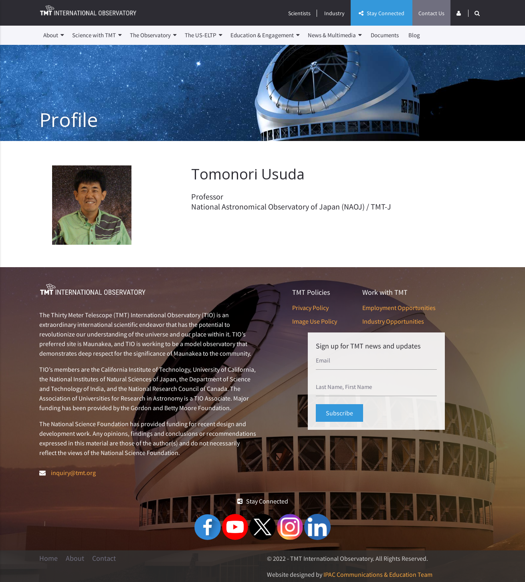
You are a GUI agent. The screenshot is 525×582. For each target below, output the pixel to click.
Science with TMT (97, 35)
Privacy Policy (310, 308)
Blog (414, 35)
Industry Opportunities (393, 321)
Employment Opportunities (399, 308)
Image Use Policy (314, 321)
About (53, 35)
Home (48, 558)
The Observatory (153, 35)
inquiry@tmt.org (73, 473)
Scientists (299, 13)
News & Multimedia (335, 35)
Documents (385, 35)
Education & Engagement (265, 35)
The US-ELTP (203, 35)
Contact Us (431, 13)
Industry (334, 13)
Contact (104, 558)
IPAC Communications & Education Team (377, 574)
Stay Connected (381, 13)
